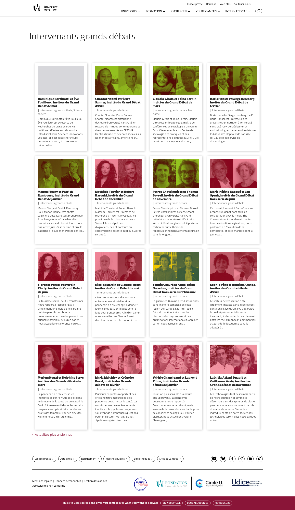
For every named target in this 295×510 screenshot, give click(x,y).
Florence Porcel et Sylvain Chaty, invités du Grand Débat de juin (60, 288)
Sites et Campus (168, 458)
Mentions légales (42, 481)
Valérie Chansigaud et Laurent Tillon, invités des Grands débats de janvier (175, 381)
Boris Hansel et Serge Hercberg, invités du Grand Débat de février (232, 102)
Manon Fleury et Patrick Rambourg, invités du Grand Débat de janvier (58, 195)
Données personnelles (68, 481)
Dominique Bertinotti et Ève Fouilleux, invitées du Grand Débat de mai (58, 102)
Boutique (211, 4)
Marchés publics (115, 458)
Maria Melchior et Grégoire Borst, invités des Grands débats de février (114, 381)
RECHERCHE (179, 11)
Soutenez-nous (242, 4)
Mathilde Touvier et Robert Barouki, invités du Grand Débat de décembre (114, 195)
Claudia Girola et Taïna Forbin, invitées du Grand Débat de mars (175, 102)
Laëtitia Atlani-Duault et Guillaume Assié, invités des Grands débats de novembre (230, 381)
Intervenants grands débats (56, 110)
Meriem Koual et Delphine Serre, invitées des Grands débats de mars (61, 381)
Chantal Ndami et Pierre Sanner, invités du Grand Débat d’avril (118, 102)
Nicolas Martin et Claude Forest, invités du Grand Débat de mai (118, 286)
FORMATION (154, 11)
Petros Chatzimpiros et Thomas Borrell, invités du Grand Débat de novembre (175, 195)
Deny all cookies (197, 503)
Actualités (66, 458)
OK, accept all (171, 503)
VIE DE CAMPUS (206, 11)
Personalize (222, 503)
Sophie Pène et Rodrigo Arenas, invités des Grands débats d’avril (233, 288)
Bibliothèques (142, 458)
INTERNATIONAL (236, 11)
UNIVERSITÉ (129, 11)
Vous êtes (225, 4)
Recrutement (88, 458)
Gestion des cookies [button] (95, 481)
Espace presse (195, 4)
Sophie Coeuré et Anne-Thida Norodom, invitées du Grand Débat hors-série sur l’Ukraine (174, 288)
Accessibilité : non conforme (48, 485)
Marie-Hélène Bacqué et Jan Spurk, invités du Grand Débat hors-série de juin (232, 195)
